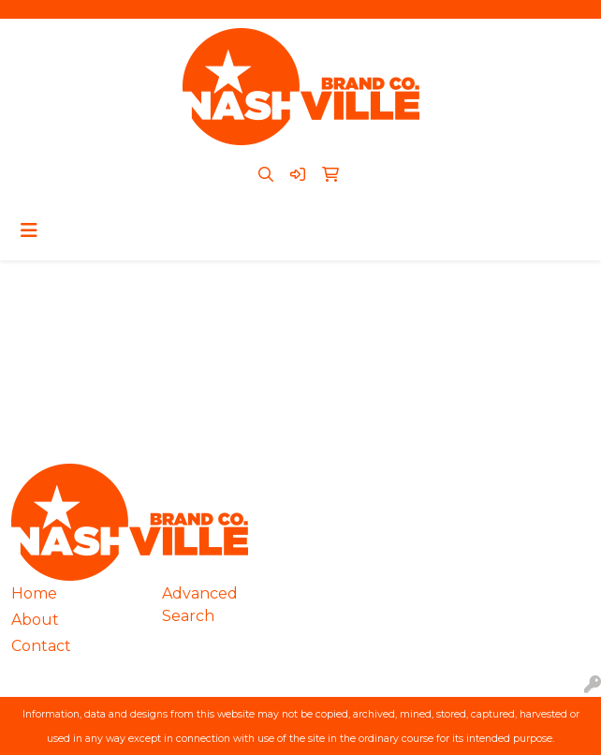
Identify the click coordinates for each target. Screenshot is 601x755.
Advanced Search (200, 605)
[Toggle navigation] (29, 230)
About (35, 620)
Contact (41, 646)
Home (34, 593)
